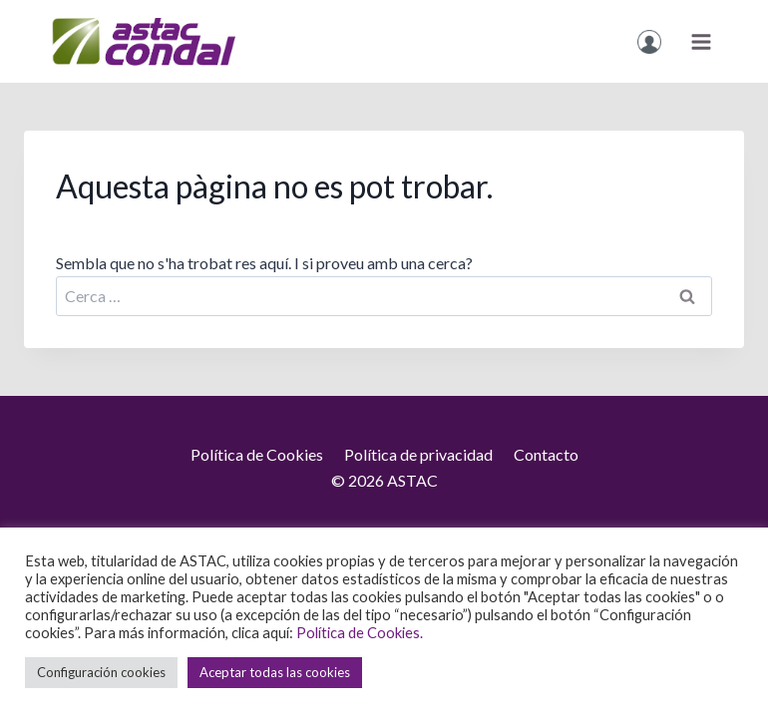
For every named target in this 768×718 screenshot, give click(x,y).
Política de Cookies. (359, 632)
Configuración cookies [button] (101, 672)
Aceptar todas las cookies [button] (274, 672)
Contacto (546, 454)
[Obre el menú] (700, 41)
